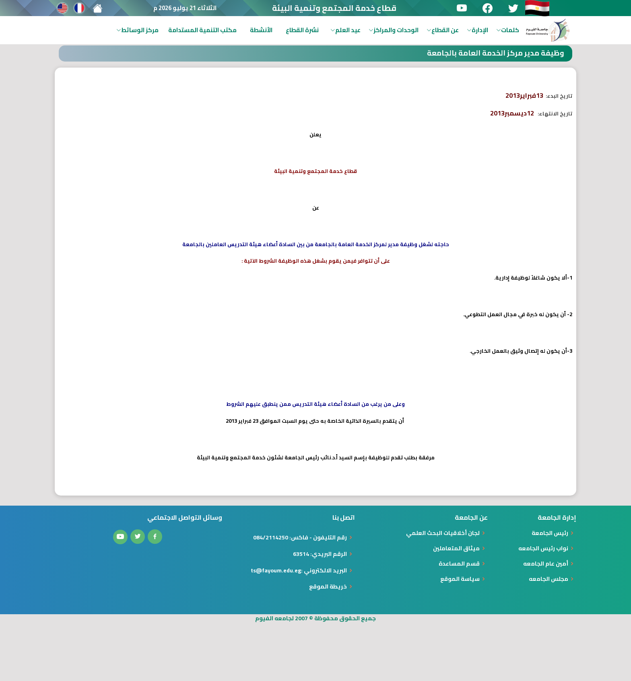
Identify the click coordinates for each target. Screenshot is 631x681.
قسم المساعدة (459, 563)
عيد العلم (345, 30)
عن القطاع (443, 30)
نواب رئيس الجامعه (543, 548)
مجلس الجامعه (548, 579)
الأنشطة (261, 30)
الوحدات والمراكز (394, 30)
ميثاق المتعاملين (456, 548)
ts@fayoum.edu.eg (276, 570)
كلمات (507, 30)
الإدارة (477, 30)
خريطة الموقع (328, 586)
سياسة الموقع (460, 579)
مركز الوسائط (137, 30)
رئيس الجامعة (550, 533)
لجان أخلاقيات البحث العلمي (443, 533)
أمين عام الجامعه (545, 563)
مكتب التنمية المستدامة (202, 30)
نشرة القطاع (302, 30)
